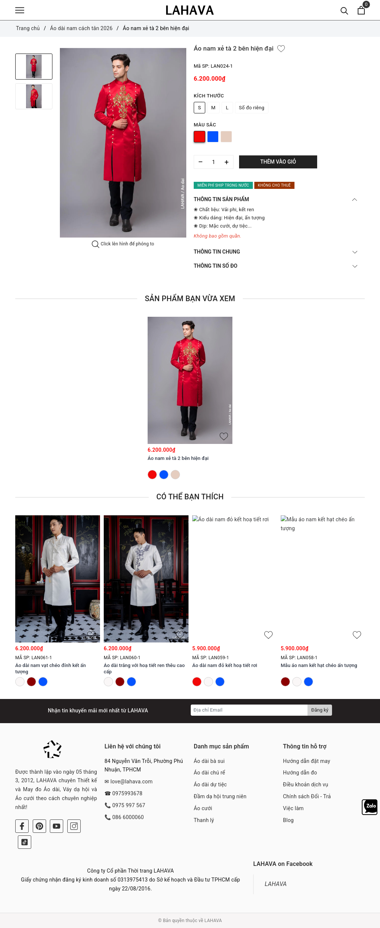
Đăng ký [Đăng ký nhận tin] (319, 710)
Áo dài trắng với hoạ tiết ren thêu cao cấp (144, 669)
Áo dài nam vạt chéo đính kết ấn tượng (50, 669)
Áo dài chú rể (209, 773)
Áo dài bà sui (209, 761)
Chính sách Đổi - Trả (307, 796)
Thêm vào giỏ (278, 162)
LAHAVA (276, 883)
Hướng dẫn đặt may (306, 761)
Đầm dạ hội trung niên (220, 796)
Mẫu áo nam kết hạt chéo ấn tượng (319, 665)
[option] (123, 143)
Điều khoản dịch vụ (305, 784)
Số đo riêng (251, 107)
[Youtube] (56, 826)
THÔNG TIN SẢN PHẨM (275, 199)
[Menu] (19, 10)
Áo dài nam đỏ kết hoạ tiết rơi (224, 665)
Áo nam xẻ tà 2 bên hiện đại (178, 458)
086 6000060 (128, 817)
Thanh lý (204, 820)
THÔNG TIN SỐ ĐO (275, 266)
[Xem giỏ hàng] (361, 10)
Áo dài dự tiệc (210, 784)
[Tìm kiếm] (344, 10)
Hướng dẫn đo (300, 773)
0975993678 (127, 793)
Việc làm (293, 808)
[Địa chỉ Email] (249, 710)
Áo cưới (203, 808)
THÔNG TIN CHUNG (275, 252)
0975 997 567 (128, 805)
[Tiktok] (24, 842)
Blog (288, 820)
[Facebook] (22, 826)
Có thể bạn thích (189, 496)
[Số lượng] (213, 161)
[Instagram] (74, 826)
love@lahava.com (131, 781)
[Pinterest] (39, 826)
